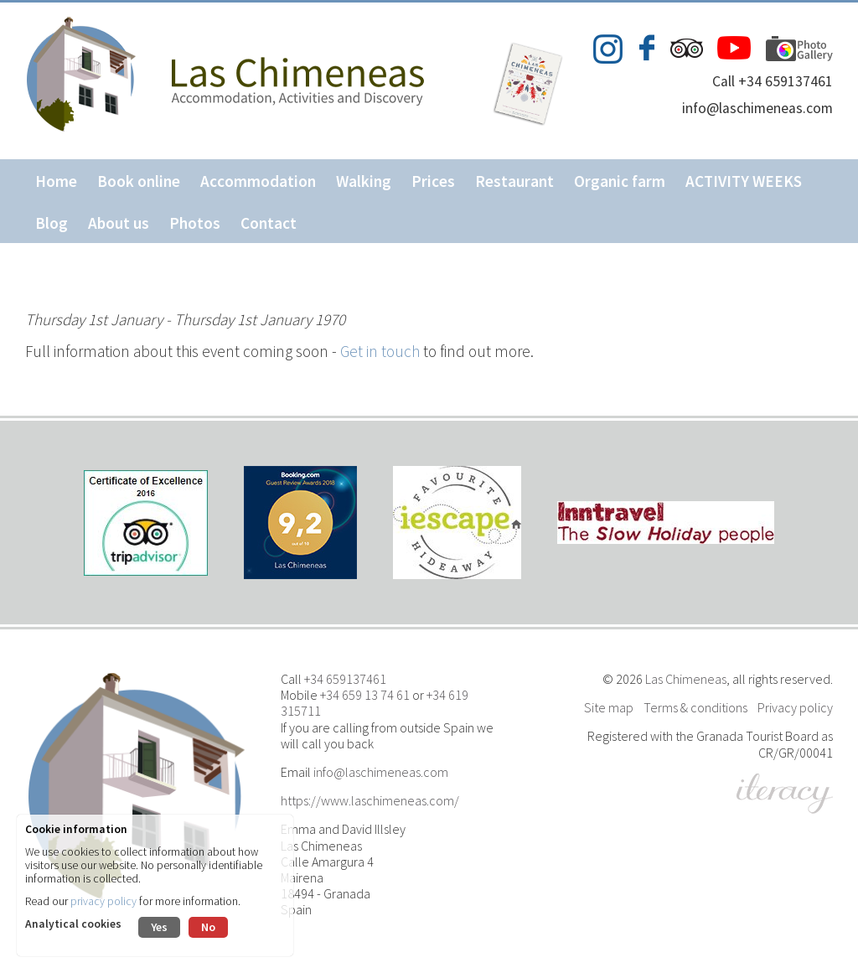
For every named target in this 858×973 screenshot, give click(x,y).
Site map (608, 707)
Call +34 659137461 (772, 81)
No (208, 926)
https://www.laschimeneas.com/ (370, 800)
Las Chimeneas (685, 678)
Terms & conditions (695, 707)
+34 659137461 (345, 678)
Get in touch (380, 351)
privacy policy (103, 901)
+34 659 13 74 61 (365, 694)
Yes (159, 926)
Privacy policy (795, 707)
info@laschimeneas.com (757, 108)
